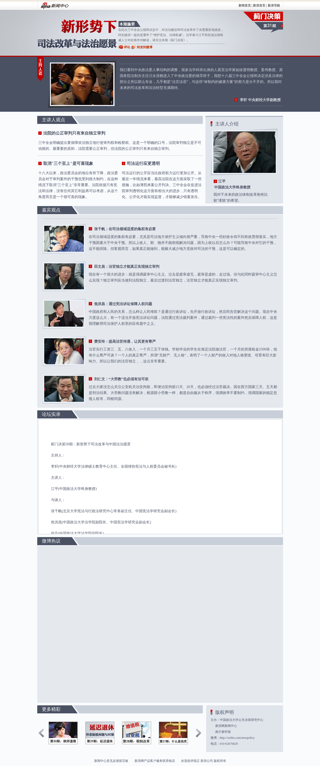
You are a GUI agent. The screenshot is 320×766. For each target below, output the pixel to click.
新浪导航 (274, 5)
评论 (127, 47)
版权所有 (220, 761)
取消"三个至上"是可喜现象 (68, 163)
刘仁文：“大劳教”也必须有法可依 (121, 379)
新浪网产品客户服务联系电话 (155, 761)
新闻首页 (245, 5)
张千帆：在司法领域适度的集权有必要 (125, 229)
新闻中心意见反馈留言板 (111, 761)
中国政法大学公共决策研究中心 (241, 720)
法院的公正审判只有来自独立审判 (74, 133)
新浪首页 (259, 5)
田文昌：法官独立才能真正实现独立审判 (126, 267)
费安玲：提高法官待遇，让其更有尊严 (125, 341)
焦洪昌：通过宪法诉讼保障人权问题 (123, 304)
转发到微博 (144, 47)
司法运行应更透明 (143, 163)
